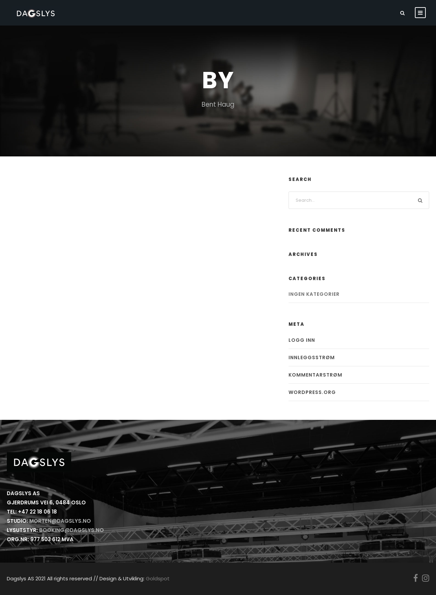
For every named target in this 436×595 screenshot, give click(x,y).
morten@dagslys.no (60, 520)
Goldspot (158, 578)
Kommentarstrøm (315, 374)
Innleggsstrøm (312, 357)
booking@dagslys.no (71, 530)
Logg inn (302, 340)
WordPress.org (312, 392)
